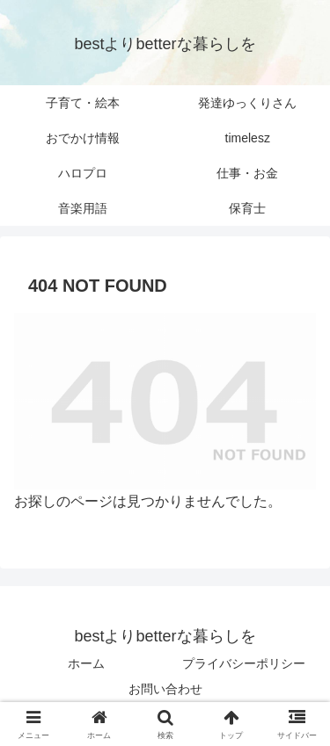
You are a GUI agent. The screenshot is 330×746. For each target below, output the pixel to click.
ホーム (86, 663)
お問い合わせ (165, 689)
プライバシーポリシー (243, 663)
